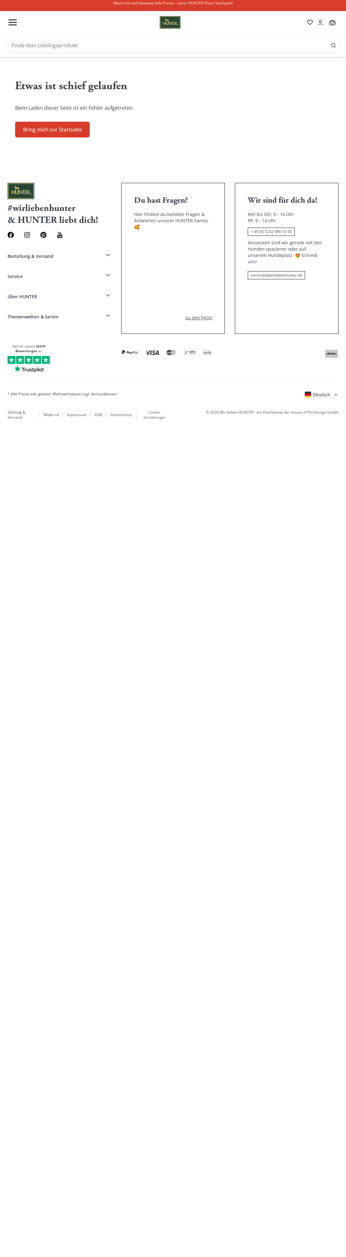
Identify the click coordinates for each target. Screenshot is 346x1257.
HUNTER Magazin (22, 621)
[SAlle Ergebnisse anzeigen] (60, 514)
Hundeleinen (179, 615)
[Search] (30, 1130)
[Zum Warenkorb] (5, 527)
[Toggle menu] (5, 745)
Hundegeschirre (151, 615)
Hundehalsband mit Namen (107, 615)
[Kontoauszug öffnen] (5, 534)
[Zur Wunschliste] (5, 520)
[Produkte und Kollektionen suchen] (30, 514)
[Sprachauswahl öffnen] (13, 562)
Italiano (42, 540)
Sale (196, 615)
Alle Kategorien (19, 600)
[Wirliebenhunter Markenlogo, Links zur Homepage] (24, 507)
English (10, 540)
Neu (40, 615)
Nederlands (61, 540)
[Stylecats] (173, 739)
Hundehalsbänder (62, 615)
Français (26, 540)
